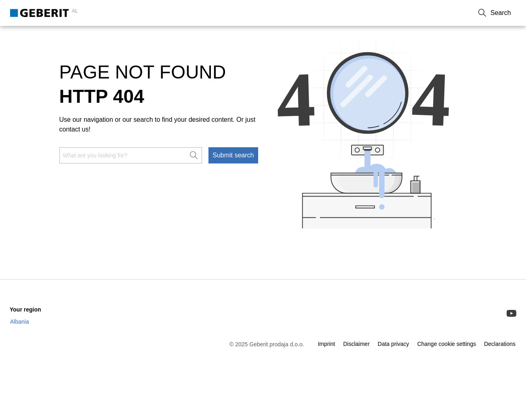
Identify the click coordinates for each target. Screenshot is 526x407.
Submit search (233, 177)
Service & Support (168, 37)
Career (477, 13)
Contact (417, 13)
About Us (448, 13)
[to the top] (503, 281)
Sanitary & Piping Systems (48, 37)
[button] (508, 13)
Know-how (114, 37)
